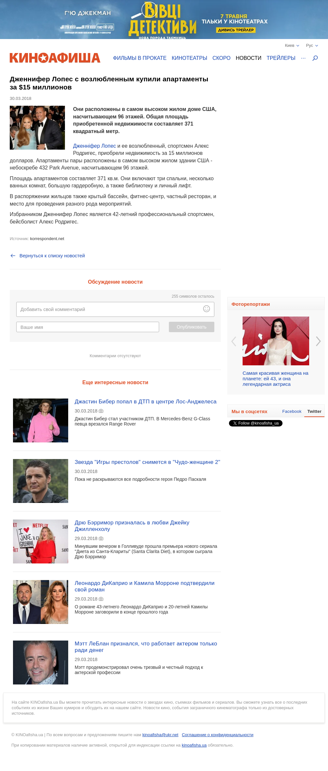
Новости (248, 58)
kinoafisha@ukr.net (160, 734)
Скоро (221, 58)
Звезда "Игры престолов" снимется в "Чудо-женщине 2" (147, 462)
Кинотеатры (189, 58)
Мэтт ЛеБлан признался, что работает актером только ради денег (146, 647)
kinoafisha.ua (194, 745)
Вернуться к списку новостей (47, 255)
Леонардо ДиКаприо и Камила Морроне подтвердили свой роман (145, 586)
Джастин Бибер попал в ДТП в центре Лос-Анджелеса (146, 402)
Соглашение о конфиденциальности (217, 734)
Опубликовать (192, 327)
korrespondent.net (47, 238)
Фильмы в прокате (140, 58)
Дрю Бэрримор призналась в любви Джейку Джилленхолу (132, 526)
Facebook (291, 411)
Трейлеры (281, 58)
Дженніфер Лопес (94, 146)
